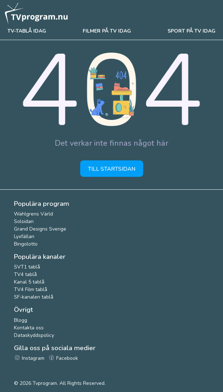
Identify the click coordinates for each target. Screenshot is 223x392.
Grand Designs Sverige (40, 229)
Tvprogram (45, 383)
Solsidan (24, 221)
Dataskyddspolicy (34, 335)
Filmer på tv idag (107, 31)
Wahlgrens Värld (33, 213)
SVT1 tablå (27, 266)
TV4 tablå (25, 274)
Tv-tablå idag (27, 31)
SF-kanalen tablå (33, 297)
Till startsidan (111, 169)
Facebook (63, 358)
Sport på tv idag (191, 31)
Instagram (29, 358)
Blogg (20, 320)
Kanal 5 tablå (29, 282)
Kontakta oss (29, 327)
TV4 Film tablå (30, 289)
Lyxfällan (24, 236)
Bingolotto (26, 244)
